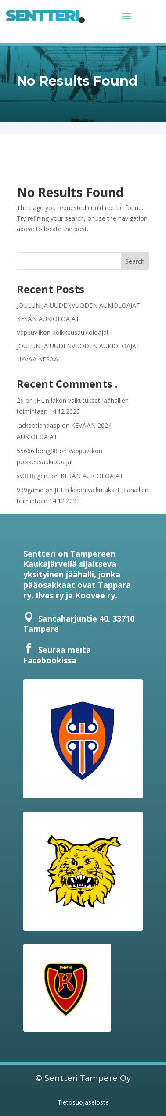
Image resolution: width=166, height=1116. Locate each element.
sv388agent (33, 476)
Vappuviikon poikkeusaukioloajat (63, 332)
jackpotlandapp (38, 425)
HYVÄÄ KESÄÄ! (38, 359)
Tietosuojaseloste (83, 1102)
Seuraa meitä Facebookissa (57, 654)
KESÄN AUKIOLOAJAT (48, 319)
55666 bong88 (37, 451)
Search (134, 261)
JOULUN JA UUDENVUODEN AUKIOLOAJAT (78, 305)
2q (20, 400)
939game (30, 490)
